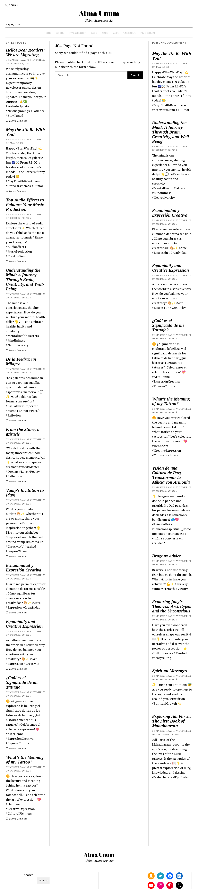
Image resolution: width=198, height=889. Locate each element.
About (60, 33)
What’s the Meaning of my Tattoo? (25, 759)
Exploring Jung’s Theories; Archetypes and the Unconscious (171, 606)
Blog (94, 33)
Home (47, 33)
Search (28, 875)
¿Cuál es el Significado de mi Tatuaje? (22, 682)
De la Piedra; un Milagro (21, 361)
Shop (105, 33)
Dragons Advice (166, 556)
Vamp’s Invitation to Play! (25, 492)
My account (147, 33)
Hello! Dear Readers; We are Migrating (25, 52)
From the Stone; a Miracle (22, 431)
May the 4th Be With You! (25, 132)
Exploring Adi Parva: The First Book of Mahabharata (171, 721)
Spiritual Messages (169, 670)
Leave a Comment (16, 120)
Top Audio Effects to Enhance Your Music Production (25, 205)
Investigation (77, 33)
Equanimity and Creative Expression (24, 623)
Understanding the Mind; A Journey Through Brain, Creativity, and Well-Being (25, 279)
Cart (116, 33)
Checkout (129, 33)
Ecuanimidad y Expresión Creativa (23, 567)
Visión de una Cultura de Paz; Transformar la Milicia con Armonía (171, 475)
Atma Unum (99, 13)
